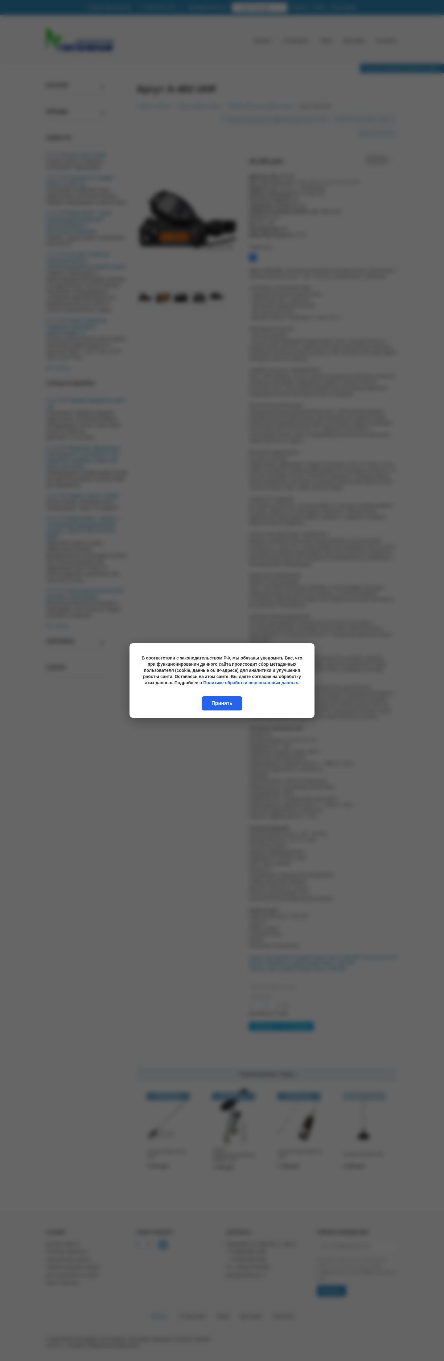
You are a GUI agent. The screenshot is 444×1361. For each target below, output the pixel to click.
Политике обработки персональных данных (250, 682)
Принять (222, 703)
